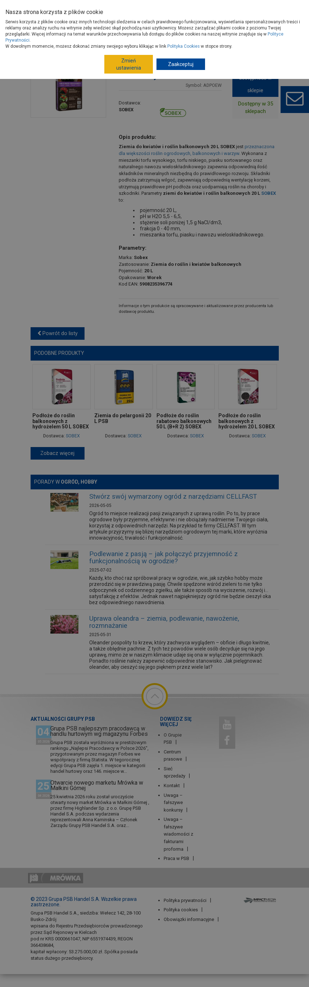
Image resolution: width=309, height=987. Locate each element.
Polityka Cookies (183, 46)
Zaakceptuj (181, 64)
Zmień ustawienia (128, 64)
